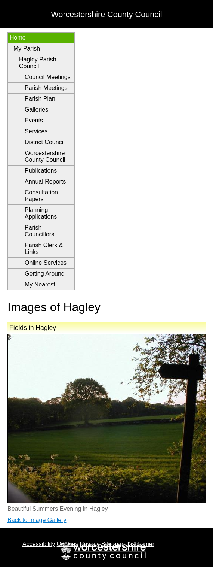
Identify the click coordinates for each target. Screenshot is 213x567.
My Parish (26, 48)
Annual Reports (45, 181)
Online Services (46, 263)
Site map (113, 544)
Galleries (36, 109)
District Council (45, 142)
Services (36, 131)
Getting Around (45, 273)
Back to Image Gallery (36, 520)
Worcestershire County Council (45, 156)
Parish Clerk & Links (44, 248)
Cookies (67, 544)
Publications (41, 170)
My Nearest (40, 284)
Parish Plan (40, 98)
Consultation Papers (41, 195)
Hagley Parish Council (37, 62)
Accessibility (38, 544)
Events (34, 120)
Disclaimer (140, 544)
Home (18, 37)
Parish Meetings (46, 88)
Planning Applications (41, 213)
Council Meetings (48, 77)
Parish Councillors (39, 230)
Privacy (89, 544)
